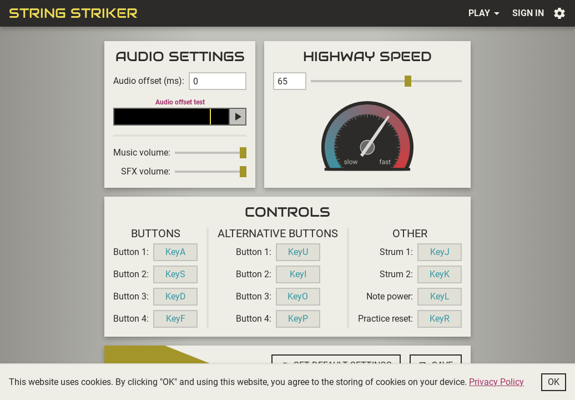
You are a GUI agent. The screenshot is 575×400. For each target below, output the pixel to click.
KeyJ (440, 252)
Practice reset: (385, 318)
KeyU (298, 252)
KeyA (175, 252)
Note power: (389, 296)
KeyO (298, 296)
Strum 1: (396, 252)
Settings (559, 13)
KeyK (440, 274)
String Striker (73, 13)
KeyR (440, 318)
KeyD (175, 296)
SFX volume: (145, 171)
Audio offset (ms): (148, 81)
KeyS (175, 274)
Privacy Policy (496, 382)
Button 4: (131, 318)
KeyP (298, 318)
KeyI (298, 274)
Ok (553, 382)
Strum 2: (396, 274)
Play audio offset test (237, 116)
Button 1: (131, 252)
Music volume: (141, 152)
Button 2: (131, 274)
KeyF (175, 318)
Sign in (528, 13)
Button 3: (131, 296)
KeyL (440, 296)
